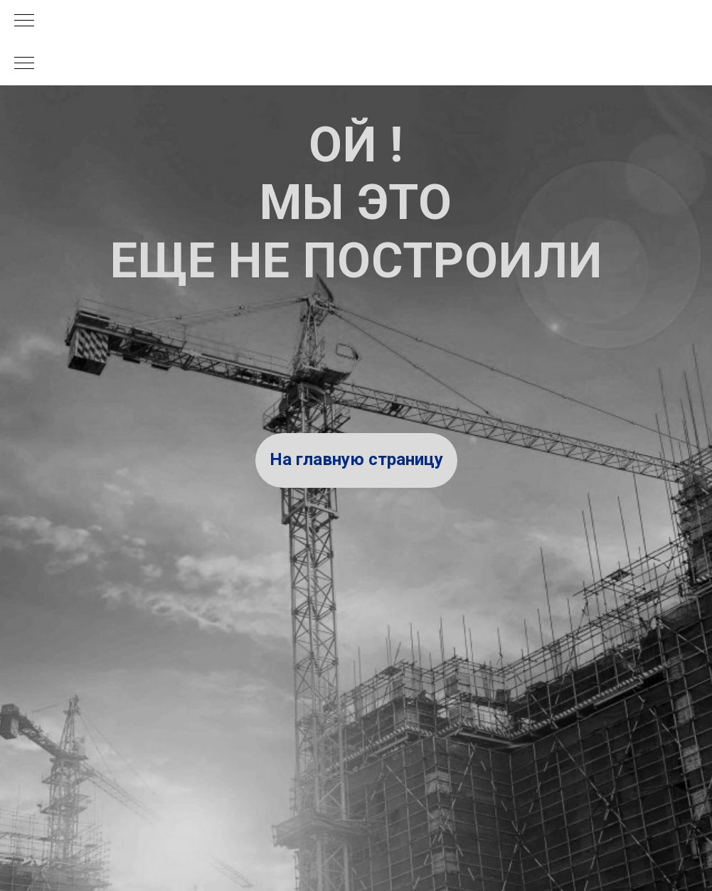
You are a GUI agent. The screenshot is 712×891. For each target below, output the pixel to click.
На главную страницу (356, 459)
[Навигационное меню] (24, 21)
